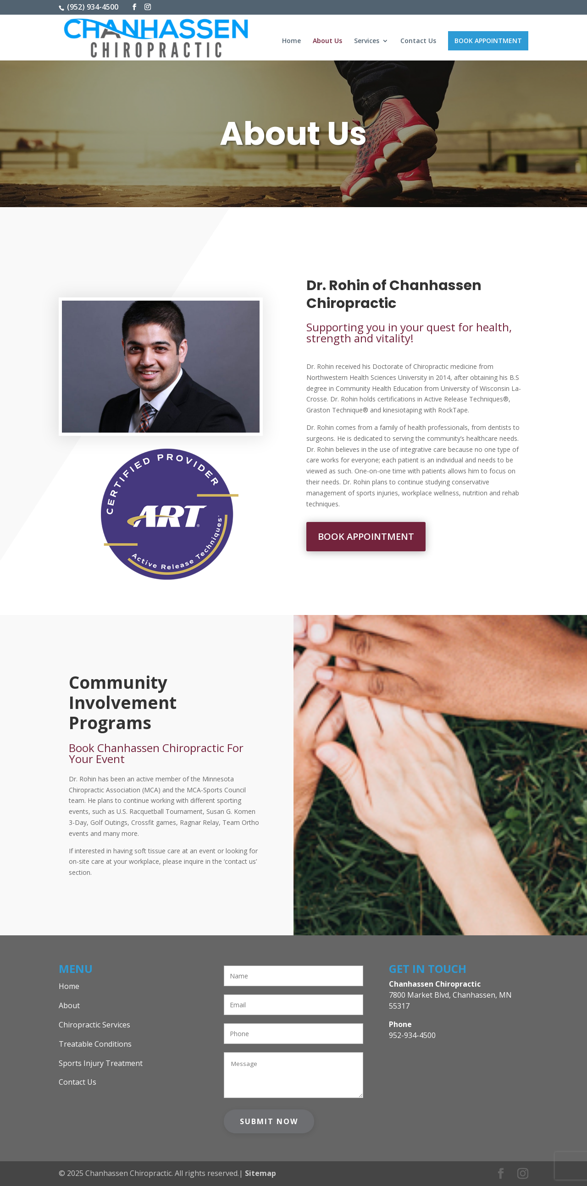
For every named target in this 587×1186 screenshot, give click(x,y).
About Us (327, 41)
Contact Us (418, 41)
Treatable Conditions (95, 1044)
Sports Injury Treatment (101, 1063)
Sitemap (260, 1173)
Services (366, 41)
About (69, 1005)
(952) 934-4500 (91, 7)
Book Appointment (488, 40)
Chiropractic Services (94, 1025)
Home (291, 41)
